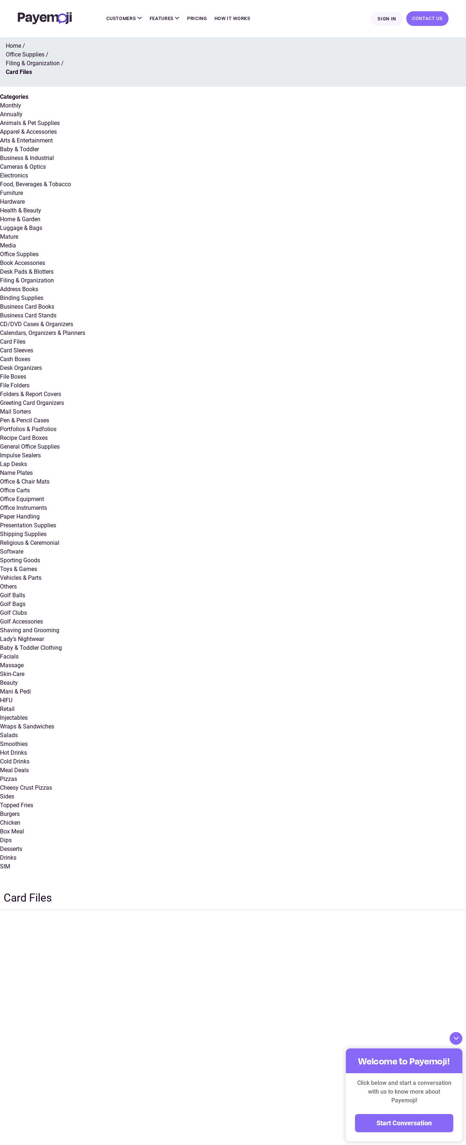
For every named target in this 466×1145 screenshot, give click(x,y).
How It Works (232, 18)
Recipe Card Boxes (24, 437)
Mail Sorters (15, 411)
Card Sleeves (16, 350)
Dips (6, 840)
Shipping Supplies (23, 534)
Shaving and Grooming (29, 630)
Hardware (12, 201)
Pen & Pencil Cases (24, 420)
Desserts (11, 848)
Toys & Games (18, 569)
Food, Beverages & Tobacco (35, 184)
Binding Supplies (21, 297)
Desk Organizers (21, 367)
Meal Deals (14, 770)
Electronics (14, 175)
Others (8, 586)
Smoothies (14, 743)
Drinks (8, 857)
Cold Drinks (14, 761)
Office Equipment (22, 499)
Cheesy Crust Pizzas (26, 787)
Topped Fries (16, 805)
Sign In (387, 19)
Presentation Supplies (28, 525)
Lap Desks (13, 464)
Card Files (12, 341)
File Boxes (13, 376)
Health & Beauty (20, 210)
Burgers (10, 813)
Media (8, 245)
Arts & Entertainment (26, 140)
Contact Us (427, 18)
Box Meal (12, 831)
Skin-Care (12, 674)
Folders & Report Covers (30, 394)
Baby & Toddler (19, 149)
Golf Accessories (21, 621)
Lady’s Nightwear (22, 639)
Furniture (11, 192)
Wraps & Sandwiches (27, 726)
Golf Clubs (13, 612)
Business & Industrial (27, 158)
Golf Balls (12, 595)
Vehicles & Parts (21, 577)
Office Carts (15, 490)
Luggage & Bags (21, 227)
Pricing (197, 18)
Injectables (14, 717)
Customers (124, 18)
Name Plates (16, 472)
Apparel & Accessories (28, 131)
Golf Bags (12, 604)
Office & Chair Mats (25, 481)
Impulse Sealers (20, 455)
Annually (11, 114)
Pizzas (8, 778)
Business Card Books (27, 306)
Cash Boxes (15, 359)
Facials (9, 656)
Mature (9, 236)
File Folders (14, 385)
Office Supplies (19, 254)
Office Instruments (23, 507)
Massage (12, 665)
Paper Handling (20, 516)
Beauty (9, 682)
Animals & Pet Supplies (30, 123)
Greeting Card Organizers (32, 402)
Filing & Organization (27, 280)
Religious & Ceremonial (29, 542)
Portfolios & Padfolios (28, 429)
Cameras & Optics (23, 166)
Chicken (10, 822)
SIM (5, 866)
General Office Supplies (30, 446)
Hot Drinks (13, 752)
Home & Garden (20, 219)
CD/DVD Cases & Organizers (36, 324)
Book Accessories (22, 262)
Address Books (19, 289)
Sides (7, 796)
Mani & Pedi (15, 691)
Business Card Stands (28, 315)
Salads (9, 735)
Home (13, 45)
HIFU (6, 700)
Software (11, 551)
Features (165, 18)
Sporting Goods (20, 560)
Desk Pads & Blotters (27, 271)
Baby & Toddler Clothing (31, 647)
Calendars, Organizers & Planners (42, 332)
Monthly (10, 105)
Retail (7, 709)
